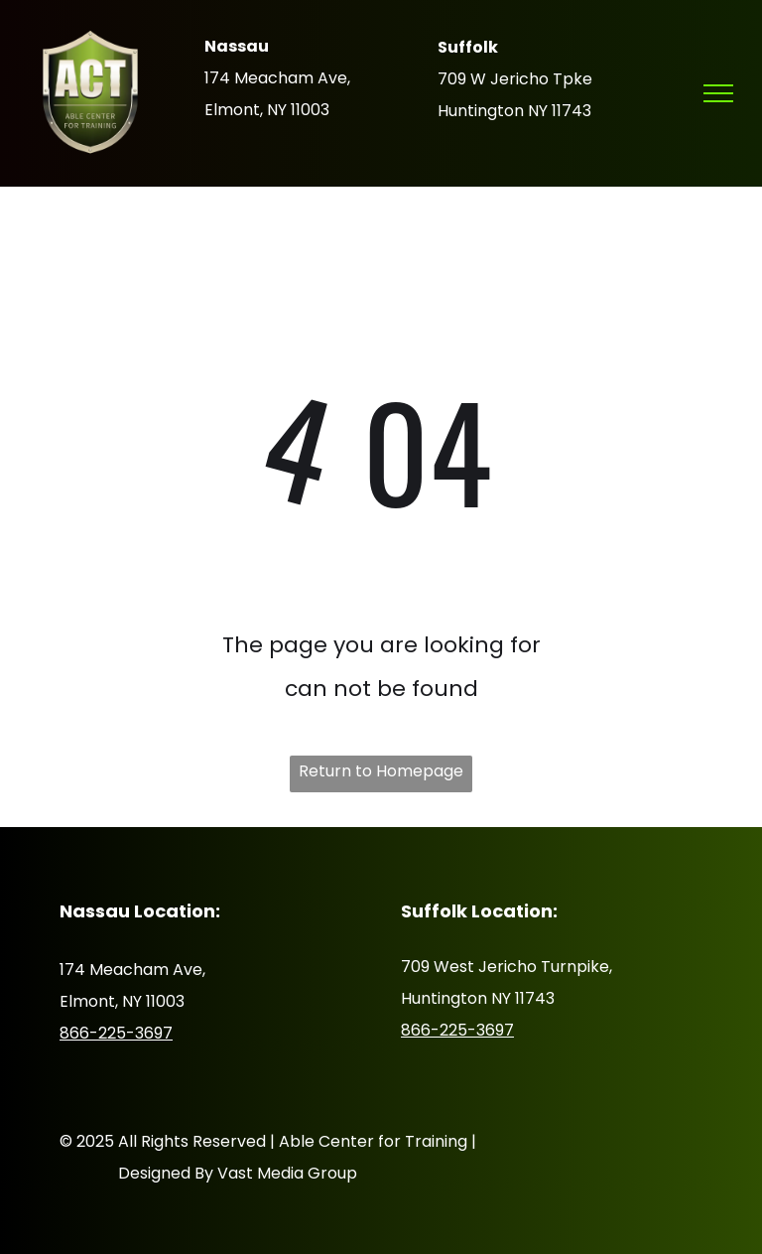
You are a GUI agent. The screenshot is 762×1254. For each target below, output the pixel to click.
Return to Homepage (381, 771)
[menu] (718, 93)
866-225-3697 (116, 1033)
